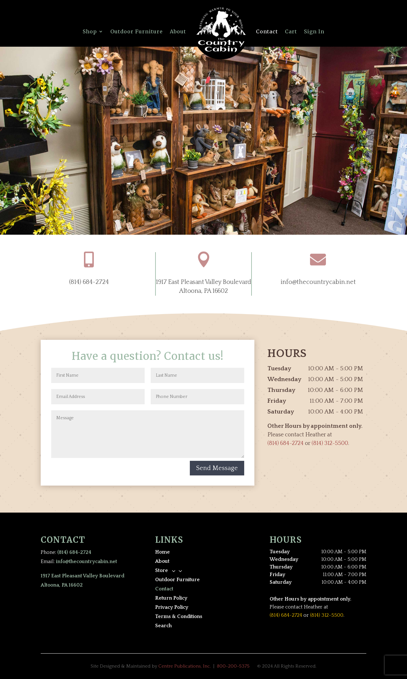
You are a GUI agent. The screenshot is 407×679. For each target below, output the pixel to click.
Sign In (314, 31)
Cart (291, 31)
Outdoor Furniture (136, 31)
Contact (267, 31)
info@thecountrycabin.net (318, 282)
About (178, 31)
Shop (90, 31)
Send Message (217, 468)
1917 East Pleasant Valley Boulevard (203, 282)
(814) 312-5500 (330, 443)
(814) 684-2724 (89, 282)
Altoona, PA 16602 (203, 290)
